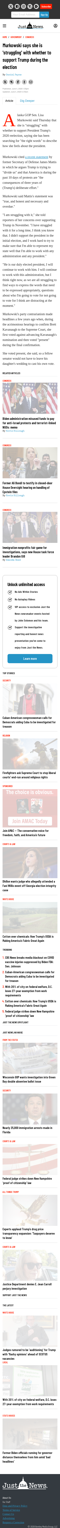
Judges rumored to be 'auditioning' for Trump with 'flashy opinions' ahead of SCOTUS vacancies (29, 1354)
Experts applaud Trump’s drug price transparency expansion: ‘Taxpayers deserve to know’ (29, 1233)
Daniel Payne (14, 75)
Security (7, 680)
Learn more (30, 658)
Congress (29, 37)
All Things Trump (11, 1192)
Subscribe (46, 6)
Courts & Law (9, 844)
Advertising (9, 1518)
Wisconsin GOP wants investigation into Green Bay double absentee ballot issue (29, 1079)
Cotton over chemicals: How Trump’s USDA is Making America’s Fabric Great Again (28, 939)
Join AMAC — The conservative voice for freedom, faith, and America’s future (26, 833)
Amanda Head (13, 560)
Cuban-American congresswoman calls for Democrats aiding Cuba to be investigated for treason (29, 722)
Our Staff (6, 1501)
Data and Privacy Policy (15, 1505)
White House (8, 899)
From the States (10, 1040)
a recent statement (36, 157)
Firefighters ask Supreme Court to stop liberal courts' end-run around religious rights (29, 775)
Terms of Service (11, 1510)
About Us (7, 1497)
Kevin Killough (15, 431)
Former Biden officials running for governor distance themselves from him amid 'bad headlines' (27, 1457)
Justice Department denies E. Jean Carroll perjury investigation (27, 1286)
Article (9, 100)
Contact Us (8, 1514)
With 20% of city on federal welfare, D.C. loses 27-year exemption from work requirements (28, 991)
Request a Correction (13, 1522)
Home (5, 37)
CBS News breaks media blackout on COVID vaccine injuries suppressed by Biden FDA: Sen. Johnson (29, 962)
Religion (6, 735)
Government (16, 37)
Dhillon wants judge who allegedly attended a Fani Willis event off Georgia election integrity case (29, 885)
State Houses (9, 1415)
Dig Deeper (27, 100)
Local (5, 1362)
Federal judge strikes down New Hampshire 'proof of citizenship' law (29, 1013)
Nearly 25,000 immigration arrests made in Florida (27, 1130)
